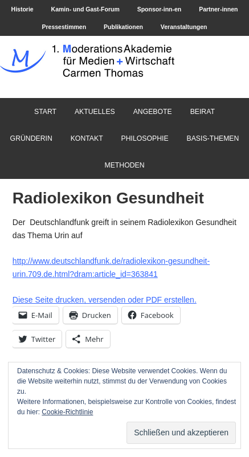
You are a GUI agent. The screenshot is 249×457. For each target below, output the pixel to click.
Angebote (152, 112)
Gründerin (31, 138)
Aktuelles (95, 112)
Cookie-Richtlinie (67, 412)
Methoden (124, 165)
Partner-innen (218, 9)
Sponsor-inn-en (159, 9)
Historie (22, 9)
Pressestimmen (64, 26)
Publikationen (123, 26)
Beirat (202, 112)
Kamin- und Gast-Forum (85, 9)
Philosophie (145, 138)
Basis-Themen (212, 138)
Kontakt (87, 138)
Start (45, 112)
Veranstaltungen (184, 26)
